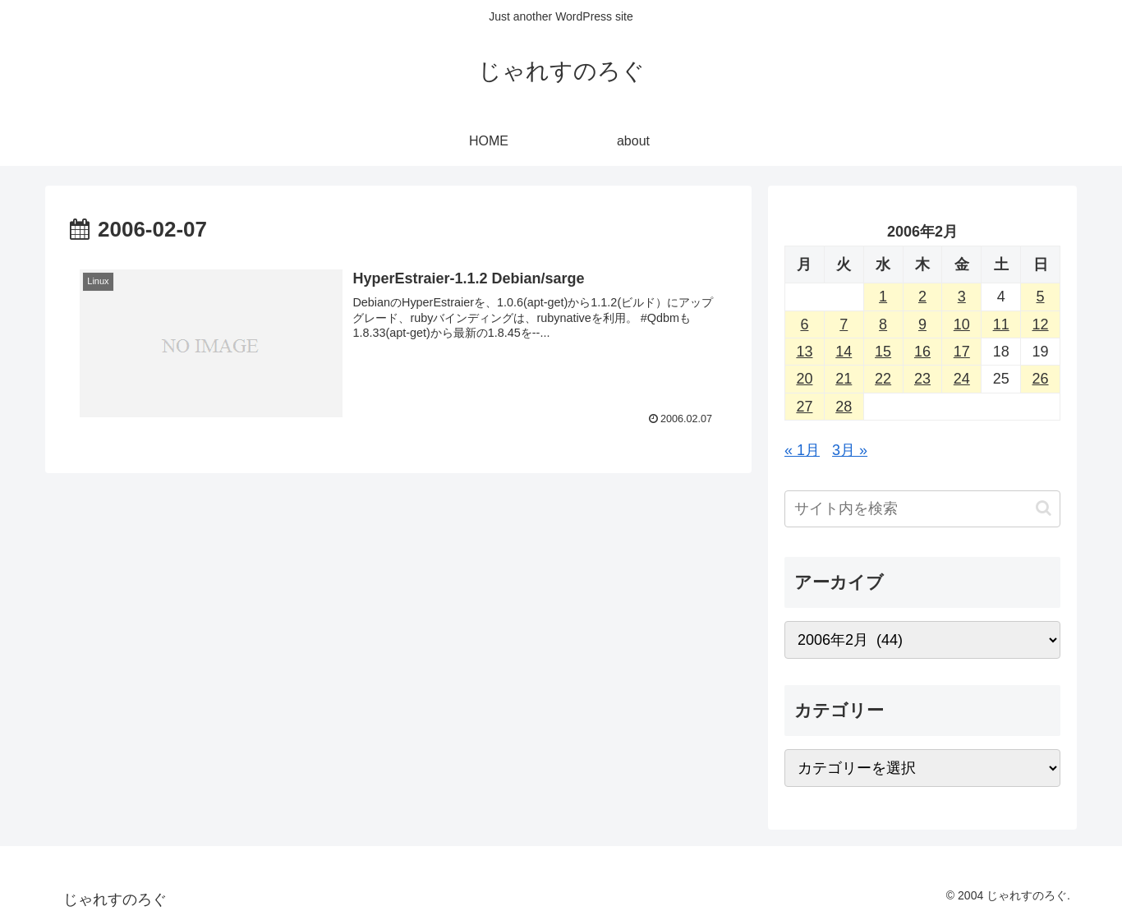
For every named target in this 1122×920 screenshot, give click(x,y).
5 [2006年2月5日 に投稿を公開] (1041, 296)
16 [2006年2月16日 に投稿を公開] (922, 351)
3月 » (849, 450)
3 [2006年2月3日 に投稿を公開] (962, 296)
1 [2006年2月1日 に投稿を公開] (883, 296)
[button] (1043, 508)
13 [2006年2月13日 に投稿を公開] (804, 351)
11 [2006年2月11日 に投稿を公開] (1001, 324)
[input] (922, 508)
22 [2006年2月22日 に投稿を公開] (883, 378)
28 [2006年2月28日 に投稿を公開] (843, 406)
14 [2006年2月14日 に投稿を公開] (843, 351)
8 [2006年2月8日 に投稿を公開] (883, 324)
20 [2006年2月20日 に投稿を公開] (804, 378)
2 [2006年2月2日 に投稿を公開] (922, 296)
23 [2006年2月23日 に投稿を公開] (922, 378)
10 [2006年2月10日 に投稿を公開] (962, 324)
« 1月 (802, 450)
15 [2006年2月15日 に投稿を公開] (883, 351)
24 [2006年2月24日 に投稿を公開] (962, 378)
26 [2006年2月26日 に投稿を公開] (1040, 378)
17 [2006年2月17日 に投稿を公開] (962, 351)
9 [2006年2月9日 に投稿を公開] (922, 324)
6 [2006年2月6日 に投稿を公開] (804, 324)
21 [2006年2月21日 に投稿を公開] (843, 378)
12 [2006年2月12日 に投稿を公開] (1040, 324)
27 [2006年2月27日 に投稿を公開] (804, 406)
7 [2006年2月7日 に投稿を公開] (843, 324)
